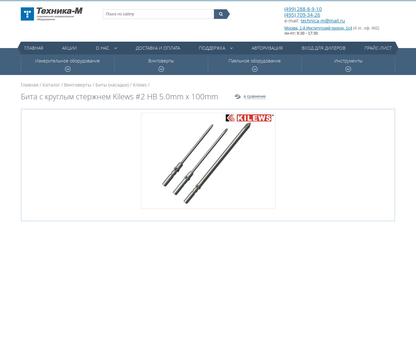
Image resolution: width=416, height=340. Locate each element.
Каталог (51, 85)
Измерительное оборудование (67, 65)
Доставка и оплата (158, 48)
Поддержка (212, 48)
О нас (102, 48)
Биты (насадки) (112, 85)
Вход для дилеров (324, 48)
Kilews (140, 85)
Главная (33, 48)
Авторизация (267, 48)
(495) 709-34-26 (302, 15)
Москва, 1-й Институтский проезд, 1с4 (318, 28)
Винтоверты (161, 65)
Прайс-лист (378, 48)
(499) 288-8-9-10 (303, 9)
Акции (69, 48)
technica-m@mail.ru (323, 20)
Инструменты (348, 65)
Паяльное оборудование (255, 65)
